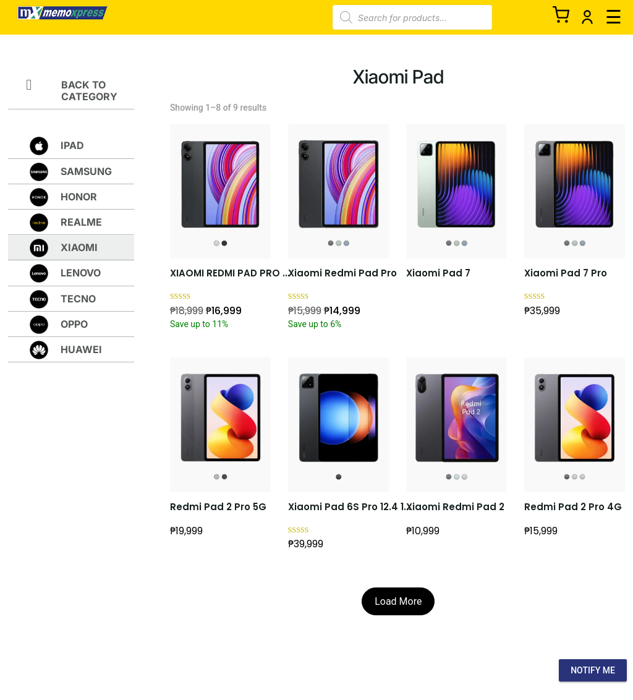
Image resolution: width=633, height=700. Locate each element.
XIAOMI (79, 247)
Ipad (72, 145)
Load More (398, 601)
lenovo (81, 273)
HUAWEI (81, 349)
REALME (81, 222)
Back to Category (89, 91)
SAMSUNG (86, 171)
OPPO (74, 324)
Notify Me (593, 670)
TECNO (78, 298)
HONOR (79, 196)
